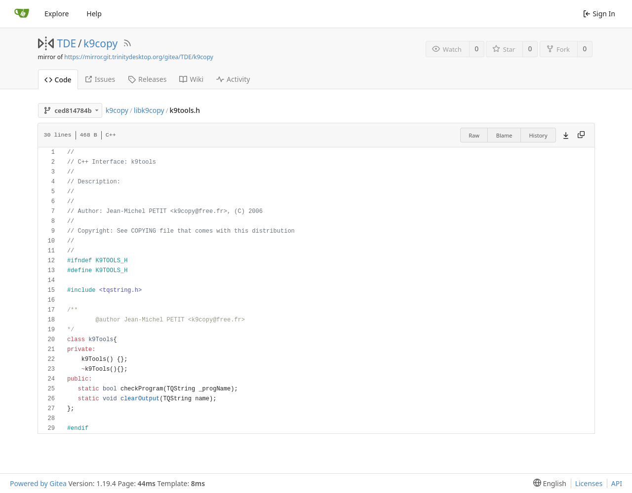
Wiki (191, 79)
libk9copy (149, 110)
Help (94, 13)
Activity (233, 79)
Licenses (589, 483)
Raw (474, 135)
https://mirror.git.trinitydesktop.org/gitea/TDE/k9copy (138, 57)
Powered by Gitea (38, 483)
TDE (67, 43)
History (538, 135)
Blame (504, 135)
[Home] (21, 13)
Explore (56, 13)
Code (58, 79)
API (616, 483)
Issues (99, 79)
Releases (147, 79)
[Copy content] (581, 135)
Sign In (599, 13)
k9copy (100, 43)
